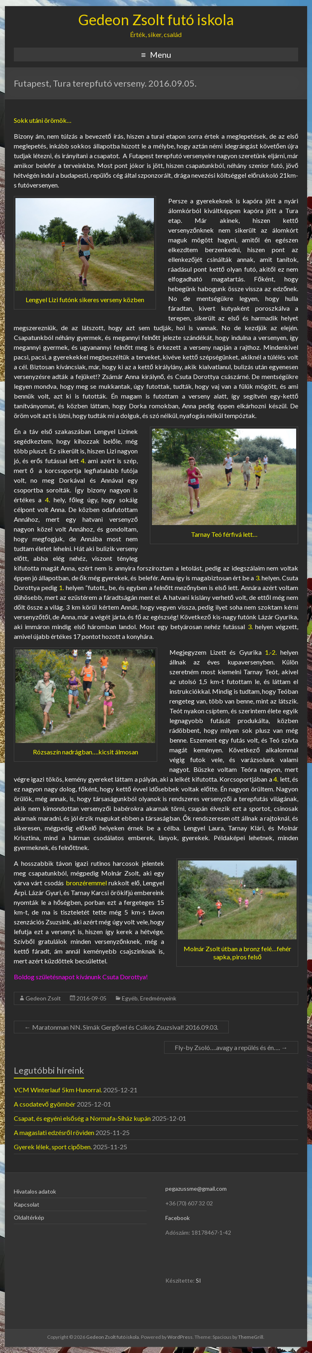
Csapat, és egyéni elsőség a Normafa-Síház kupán (82, 1118)
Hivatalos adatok (35, 1191)
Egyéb (130, 998)
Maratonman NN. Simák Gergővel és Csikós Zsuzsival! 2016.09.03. (121, 1027)
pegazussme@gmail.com (196, 1188)
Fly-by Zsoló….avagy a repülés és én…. (231, 1047)
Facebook (177, 1217)
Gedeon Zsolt (43, 998)
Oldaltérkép (29, 1217)
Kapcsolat (26, 1204)
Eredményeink (158, 998)
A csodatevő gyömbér (45, 1104)
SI (198, 1280)
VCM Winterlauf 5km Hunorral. (58, 1090)
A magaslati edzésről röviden (54, 1132)
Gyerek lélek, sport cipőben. (53, 1146)
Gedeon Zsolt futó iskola (156, 19)
